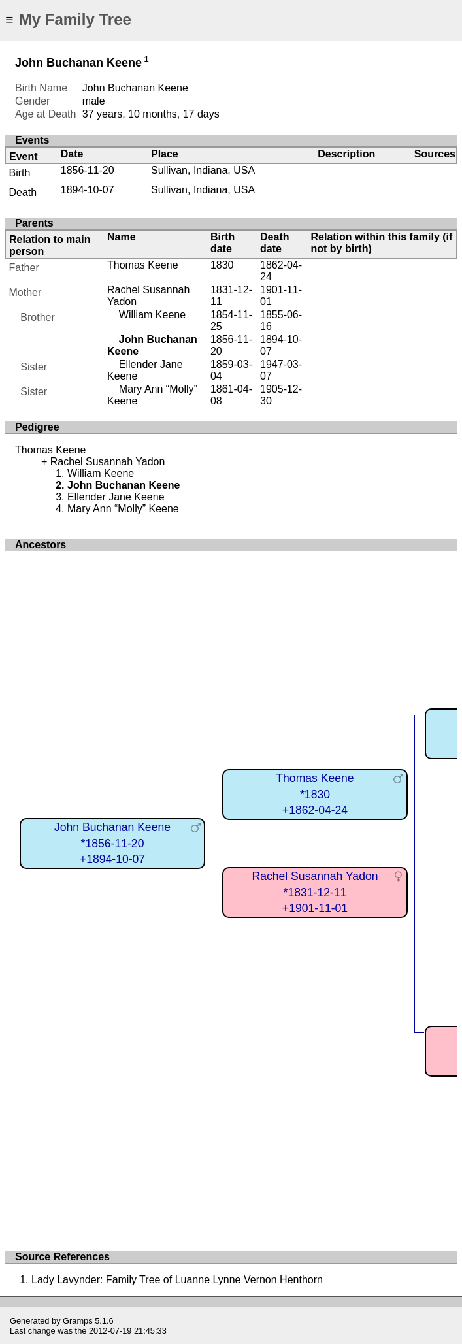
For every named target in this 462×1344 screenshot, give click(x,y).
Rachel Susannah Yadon (107, 461)
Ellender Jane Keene (116, 496)
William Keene (152, 314)
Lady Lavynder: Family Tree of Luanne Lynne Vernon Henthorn (177, 1279)
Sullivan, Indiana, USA (203, 170)
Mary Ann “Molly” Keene (123, 508)
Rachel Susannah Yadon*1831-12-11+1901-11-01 (315, 892)
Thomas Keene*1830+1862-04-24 (315, 794)
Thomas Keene (142, 264)
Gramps (78, 1321)
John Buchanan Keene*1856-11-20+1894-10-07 (112, 843)
